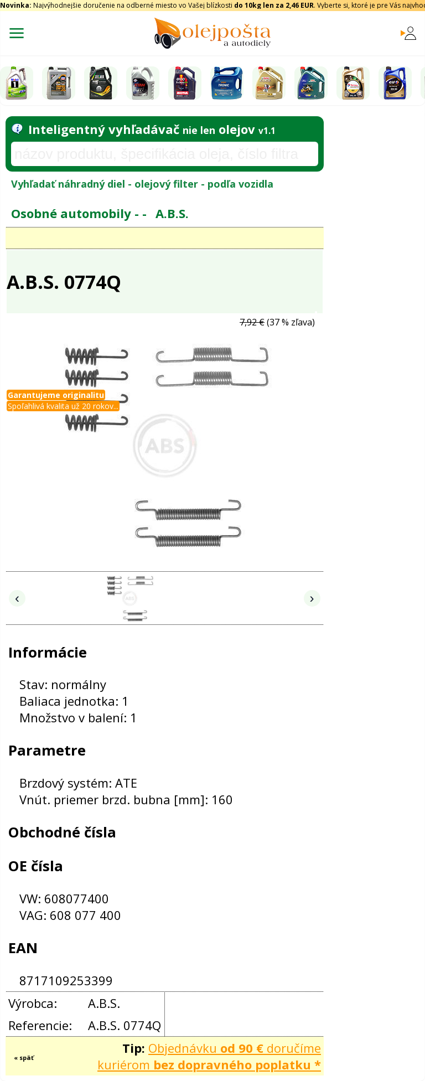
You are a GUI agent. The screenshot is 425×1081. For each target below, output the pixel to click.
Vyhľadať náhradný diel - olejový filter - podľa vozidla (142, 183)
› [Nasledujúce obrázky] (312, 598)
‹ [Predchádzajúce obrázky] (17, 598)
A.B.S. (172, 213)
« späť (24, 1057)
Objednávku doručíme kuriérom (209, 1056)
